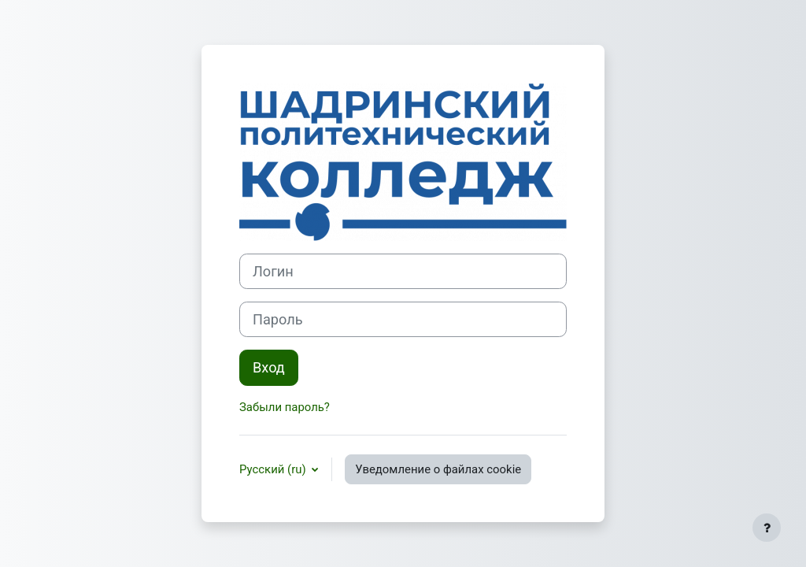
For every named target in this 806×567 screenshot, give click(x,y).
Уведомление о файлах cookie (438, 469)
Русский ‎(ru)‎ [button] (274, 469)
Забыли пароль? (284, 407)
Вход (269, 367)
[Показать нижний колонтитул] (766, 527)
